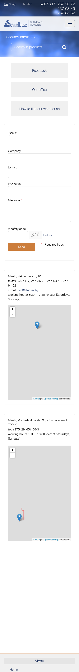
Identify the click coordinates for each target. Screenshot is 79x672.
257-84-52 (66, 13)
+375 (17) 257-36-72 (57, 4)
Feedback (39, 71)
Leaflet (36, 399)
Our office (39, 90)
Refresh (48, 235)
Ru (6, 4)
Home (14, 669)
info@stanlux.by (27, 290)
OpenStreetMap (51, 399)
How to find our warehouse (39, 109)
